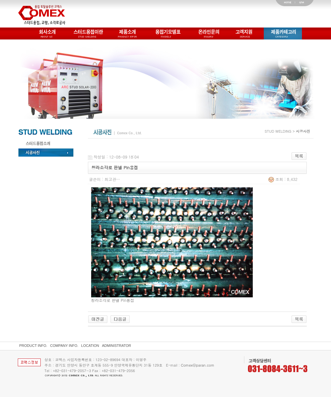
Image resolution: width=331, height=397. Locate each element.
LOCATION (90, 345)
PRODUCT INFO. (33, 345)
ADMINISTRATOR (116, 345)
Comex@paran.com (197, 365)
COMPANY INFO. (64, 345)
